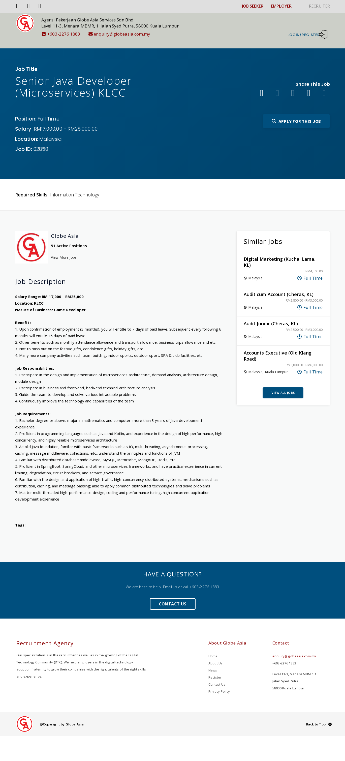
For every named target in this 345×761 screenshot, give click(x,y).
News (212, 662)
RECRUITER (319, 6)
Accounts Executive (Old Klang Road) (277, 348)
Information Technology (74, 187)
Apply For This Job (296, 113)
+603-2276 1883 (68, 34)
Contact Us (172, 596)
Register (215, 669)
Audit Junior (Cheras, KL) (271, 316)
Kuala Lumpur (276, 364)
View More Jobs (64, 249)
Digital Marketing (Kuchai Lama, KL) (280, 254)
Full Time (48, 111)
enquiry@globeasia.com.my (127, 34)
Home (213, 648)
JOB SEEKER (252, 6)
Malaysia (50, 131)
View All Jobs (283, 385)
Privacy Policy (219, 684)
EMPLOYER (281, 6)
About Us (215, 655)
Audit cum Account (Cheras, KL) (279, 287)
